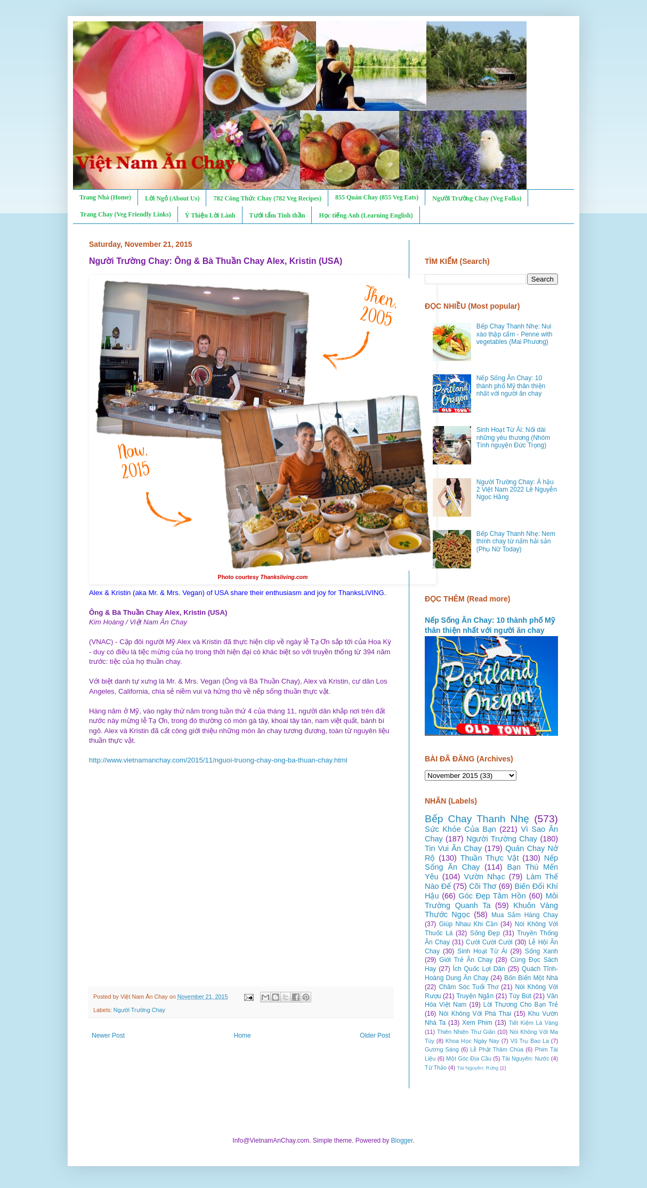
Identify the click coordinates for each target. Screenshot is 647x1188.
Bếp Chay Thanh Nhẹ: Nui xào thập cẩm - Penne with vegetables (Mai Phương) (514, 334)
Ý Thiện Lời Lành (210, 215)
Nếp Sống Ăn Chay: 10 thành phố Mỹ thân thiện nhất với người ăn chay (510, 385)
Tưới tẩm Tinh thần (277, 215)
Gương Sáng (442, 1049)
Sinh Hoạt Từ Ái (482, 951)
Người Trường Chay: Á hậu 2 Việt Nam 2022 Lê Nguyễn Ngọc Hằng (516, 489)
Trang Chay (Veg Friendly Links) (125, 214)
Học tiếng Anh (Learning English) (366, 215)
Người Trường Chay (139, 1010)
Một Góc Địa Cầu (468, 1058)
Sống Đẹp (485, 933)
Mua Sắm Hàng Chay (524, 915)
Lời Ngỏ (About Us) (172, 198)
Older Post (375, 1035)
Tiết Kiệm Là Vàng (533, 1023)
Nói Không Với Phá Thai (475, 1013)
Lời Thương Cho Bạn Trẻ (520, 1004)
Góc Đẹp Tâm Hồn (492, 896)
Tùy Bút (520, 996)
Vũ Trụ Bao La (530, 1041)
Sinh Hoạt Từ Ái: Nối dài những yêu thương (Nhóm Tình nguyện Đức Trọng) (513, 437)
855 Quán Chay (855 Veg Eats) (376, 197)
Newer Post (108, 1035)
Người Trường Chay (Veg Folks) (476, 198)
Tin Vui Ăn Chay (453, 848)
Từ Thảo (436, 1067)
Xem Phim (477, 1022)
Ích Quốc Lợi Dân (479, 969)
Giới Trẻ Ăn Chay (465, 960)
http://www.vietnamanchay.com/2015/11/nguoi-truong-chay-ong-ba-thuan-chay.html (218, 760)
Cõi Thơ (482, 886)
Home (242, 1035)
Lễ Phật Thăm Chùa (496, 1049)
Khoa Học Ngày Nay (472, 1041)
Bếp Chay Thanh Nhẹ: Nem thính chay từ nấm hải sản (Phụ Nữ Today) (515, 541)
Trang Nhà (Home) (105, 197)
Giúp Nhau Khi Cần (468, 924)
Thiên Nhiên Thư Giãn (466, 1032)
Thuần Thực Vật (489, 858)
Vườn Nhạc (484, 876)
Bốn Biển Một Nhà (531, 978)
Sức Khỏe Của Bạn (460, 829)
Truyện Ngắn (475, 996)
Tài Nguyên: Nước (525, 1058)
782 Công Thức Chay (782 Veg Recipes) (267, 198)
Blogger (402, 1140)
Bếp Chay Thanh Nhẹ (477, 818)
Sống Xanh (541, 951)
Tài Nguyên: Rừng (477, 1068)
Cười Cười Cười (489, 942)
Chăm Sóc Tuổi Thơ (468, 987)
